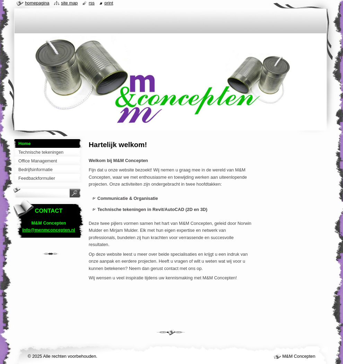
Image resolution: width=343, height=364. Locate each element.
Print (109, 3)
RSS (92, 3)
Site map (69, 3)
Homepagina (37, 3)
